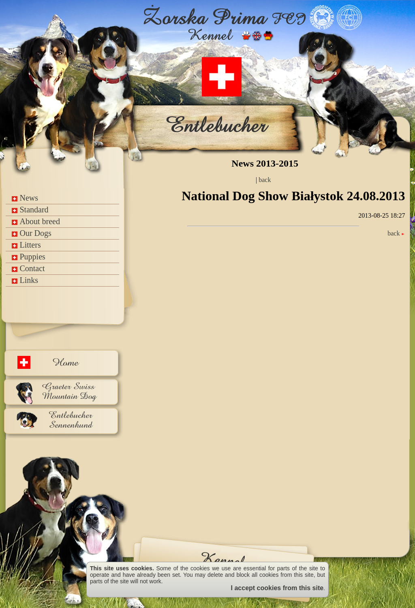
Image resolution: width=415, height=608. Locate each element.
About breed (36, 221)
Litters (26, 244)
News (25, 197)
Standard (30, 209)
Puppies (28, 256)
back (264, 179)
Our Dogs (31, 233)
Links (25, 280)
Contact (28, 268)
